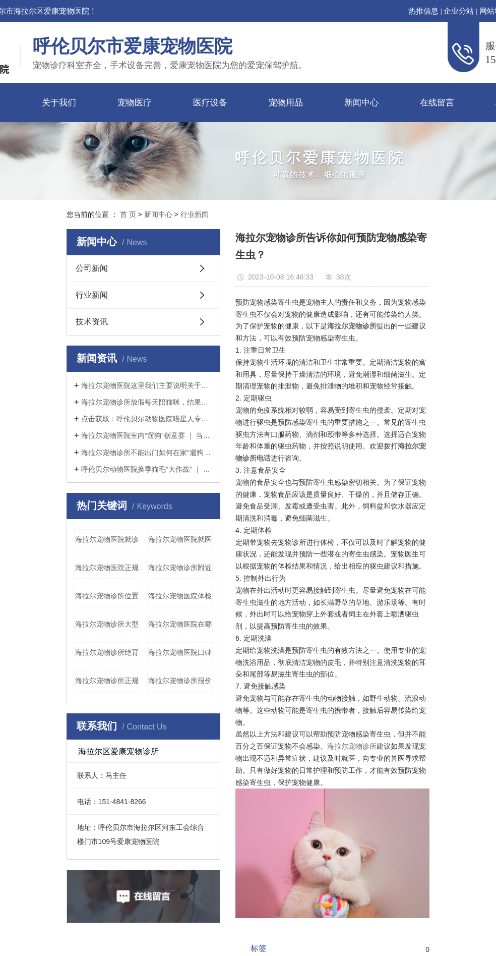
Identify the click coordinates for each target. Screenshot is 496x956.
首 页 (128, 214)
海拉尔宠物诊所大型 (107, 624)
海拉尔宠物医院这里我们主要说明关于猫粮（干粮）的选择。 (147, 385)
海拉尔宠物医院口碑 (180, 652)
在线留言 (437, 102)
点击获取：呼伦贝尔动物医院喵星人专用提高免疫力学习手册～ (147, 419)
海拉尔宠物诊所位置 (107, 596)
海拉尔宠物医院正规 (107, 568)
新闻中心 (361, 102)
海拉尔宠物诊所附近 (180, 568)
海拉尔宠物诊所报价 (180, 681)
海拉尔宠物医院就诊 (107, 539)
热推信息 (423, 11)
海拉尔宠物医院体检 (180, 596)
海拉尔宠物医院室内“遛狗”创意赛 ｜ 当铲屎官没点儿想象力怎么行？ (147, 435)
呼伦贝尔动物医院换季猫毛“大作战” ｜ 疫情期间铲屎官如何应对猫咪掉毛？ (147, 469)
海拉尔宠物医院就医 (180, 539)
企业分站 (459, 11)
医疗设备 (210, 102)
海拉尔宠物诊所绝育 (107, 652)
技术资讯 (92, 321)
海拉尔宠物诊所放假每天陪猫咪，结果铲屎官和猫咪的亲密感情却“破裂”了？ (147, 402)
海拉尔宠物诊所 (352, 746)
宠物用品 (286, 102)
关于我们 (59, 102)
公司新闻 (92, 268)
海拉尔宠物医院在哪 (180, 624)
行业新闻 (194, 214)
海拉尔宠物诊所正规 (107, 681)
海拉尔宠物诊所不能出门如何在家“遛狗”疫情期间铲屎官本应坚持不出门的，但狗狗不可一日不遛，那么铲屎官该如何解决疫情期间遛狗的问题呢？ (147, 452)
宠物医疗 (134, 102)
